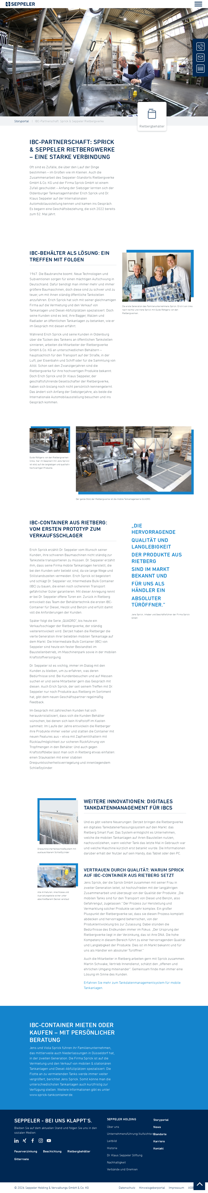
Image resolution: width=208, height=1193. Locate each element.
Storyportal (21, 121)
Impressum (176, 1187)
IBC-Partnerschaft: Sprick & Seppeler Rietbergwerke (69, 121)
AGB (191, 1187)
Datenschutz (127, 1187)
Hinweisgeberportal (152, 1187)
